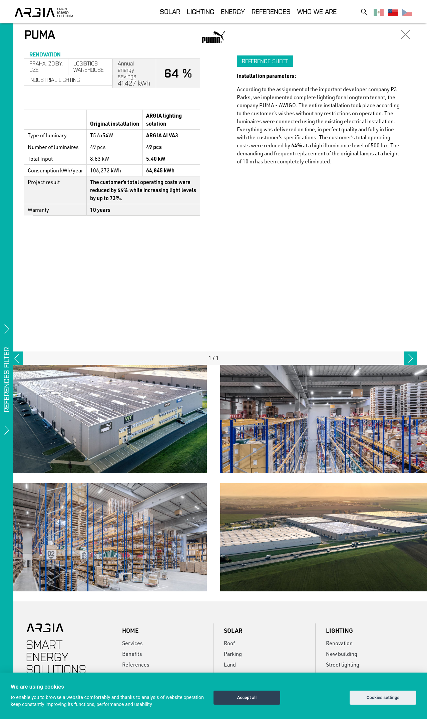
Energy (233, 11)
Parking (233, 653)
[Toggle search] (364, 11)
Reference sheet (265, 61)
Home (130, 630)
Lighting (200, 11)
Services (132, 642)
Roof (229, 642)
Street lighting (342, 664)
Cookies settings (383, 697)
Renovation (339, 642)
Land (230, 664)
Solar (170, 11)
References (271, 11)
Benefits (132, 653)
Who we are (317, 11)
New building (341, 653)
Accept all (247, 697)
